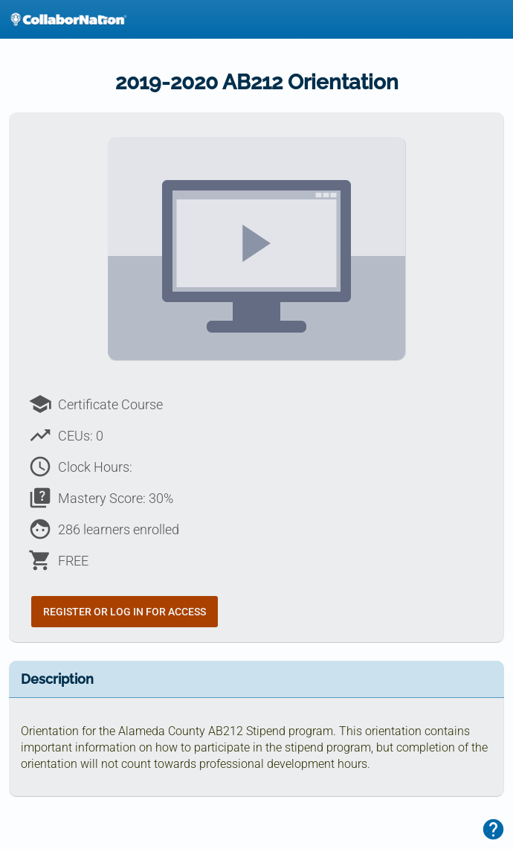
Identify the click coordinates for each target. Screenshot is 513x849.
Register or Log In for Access (124, 612)
